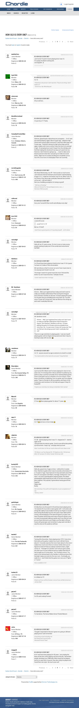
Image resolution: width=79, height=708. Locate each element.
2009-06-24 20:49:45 (67, 216)
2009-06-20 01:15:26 (67, 134)
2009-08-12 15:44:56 (67, 366)
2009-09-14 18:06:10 (67, 592)
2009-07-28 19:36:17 (67, 259)
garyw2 (13, 591)
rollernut (14, 198)
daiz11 (13, 417)
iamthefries (15, 54)
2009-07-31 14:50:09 (41, 312)
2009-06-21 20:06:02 (67, 199)
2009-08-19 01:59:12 (67, 435)
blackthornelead (16, 116)
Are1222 (14, 216)
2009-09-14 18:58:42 (67, 610)
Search (16, 13)
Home (8, 9)
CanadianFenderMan (18, 134)
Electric (26, 38)
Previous (42, 42)
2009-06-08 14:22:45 (67, 116)
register (18, 45)
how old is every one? (16, 34)
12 (68, 42)
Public (34, 9)
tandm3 (13, 534)
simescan (14, 96)
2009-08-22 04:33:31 (67, 503)
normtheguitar (16, 168)
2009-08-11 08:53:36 (67, 349)
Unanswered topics (68, 30)
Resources (60, 9)
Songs (15, 9)
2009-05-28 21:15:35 (67, 54)
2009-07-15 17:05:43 (67, 240)
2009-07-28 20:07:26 (67, 287)
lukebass (14, 259)
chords (71, 702)
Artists (23, 9)
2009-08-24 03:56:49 (66, 573)
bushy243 (14, 464)
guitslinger (15, 502)
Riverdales (14, 366)
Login (32, 13)
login (13, 45)
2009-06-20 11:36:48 (67, 168)
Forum (70, 9)
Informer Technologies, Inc (49, 682)
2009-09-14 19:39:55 (67, 627)
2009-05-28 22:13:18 (43, 75)
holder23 (14, 572)
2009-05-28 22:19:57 (67, 96)
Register (25, 13)
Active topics (55, 30)
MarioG (13, 396)
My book (48, 9)
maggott (14, 650)
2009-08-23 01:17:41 (67, 535)
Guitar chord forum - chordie (13, 38)
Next (71, 42)
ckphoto (14, 435)
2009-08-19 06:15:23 (67, 465)
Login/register (69, 4)
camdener (14, 348)
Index (9, 13)
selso (13, 627)
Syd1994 (14, 75)
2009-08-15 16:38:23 (67, 418)
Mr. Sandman (15, 287)
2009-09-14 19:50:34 (67, 650)
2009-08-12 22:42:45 (67, 397)
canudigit (14, 240)
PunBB (31, 682)
